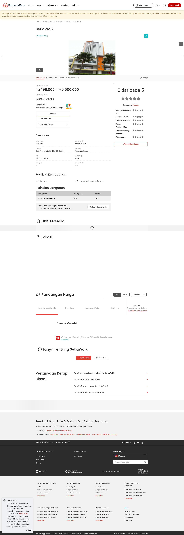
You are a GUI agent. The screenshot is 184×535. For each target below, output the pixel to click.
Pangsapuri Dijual (72, 490)
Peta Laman (128, 519)
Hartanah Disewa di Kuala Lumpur (77, 510)
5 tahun (137, 295)
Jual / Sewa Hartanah (132, 513)
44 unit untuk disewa (53, 125)
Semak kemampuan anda (137, 311)
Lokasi (61, 78)
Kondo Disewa (100, 487)
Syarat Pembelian (90, 530)
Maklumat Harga (73, 78)
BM (158, 5)
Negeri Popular (102, 506)
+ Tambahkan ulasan (131, 144)
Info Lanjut (40, 78)
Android (59, 442)
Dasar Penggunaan (43, 530)
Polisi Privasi (23, 514)
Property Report (143, 471)
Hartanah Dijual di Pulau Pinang (47, 513)
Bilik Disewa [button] (101, 493)
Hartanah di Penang (102, 516)
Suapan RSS (129, 516)
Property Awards (74, 471)
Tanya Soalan (84, 358)
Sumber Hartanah (43, 493)
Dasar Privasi (76, 530)
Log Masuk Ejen (130, 510)
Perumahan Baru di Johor (133, 489)
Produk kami (40, 460)
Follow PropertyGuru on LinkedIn (141, 442)
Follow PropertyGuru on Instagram (134, 442)
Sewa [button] (40, 5)
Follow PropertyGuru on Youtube (137, 442)
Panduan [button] (65, 5)
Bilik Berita (78, 456)
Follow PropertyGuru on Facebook (130, 442)
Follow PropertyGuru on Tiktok (147, 443)
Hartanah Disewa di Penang (76, 513)
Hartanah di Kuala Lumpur (104, 510)
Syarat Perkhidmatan (60, 530)
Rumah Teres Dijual (73, 493)
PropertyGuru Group (44, 451)
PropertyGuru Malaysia (47, 483)
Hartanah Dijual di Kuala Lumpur (47, 510)
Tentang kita (40, 456)
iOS (67, 442)
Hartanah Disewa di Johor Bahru (77, 516)
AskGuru (40, 487)
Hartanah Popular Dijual (47, 506)
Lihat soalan (101, 358)
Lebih (76, 5)
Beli (117, 295)
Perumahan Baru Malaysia (132, 484)
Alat (126, 506)
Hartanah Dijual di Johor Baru (46, 516)
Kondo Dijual (71, 487)
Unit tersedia (51, 78)
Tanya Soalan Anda (98, 207)
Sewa (125, 295)
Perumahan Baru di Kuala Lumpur (135, 492)
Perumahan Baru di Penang (133, 495)
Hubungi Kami (80, 451)
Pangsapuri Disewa (102, 490)
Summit (111, 471)
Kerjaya (38, 463)
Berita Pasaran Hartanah (45, 490)
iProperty (41, 471)
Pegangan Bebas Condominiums (59, 430)
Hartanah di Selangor (102, 513)
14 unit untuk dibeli (53, 119)
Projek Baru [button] (52, 5)
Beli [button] (31, 5)
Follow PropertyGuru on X (145, 443)
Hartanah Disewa (103, 483)
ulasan (136, 105)
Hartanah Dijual (73, 483)
